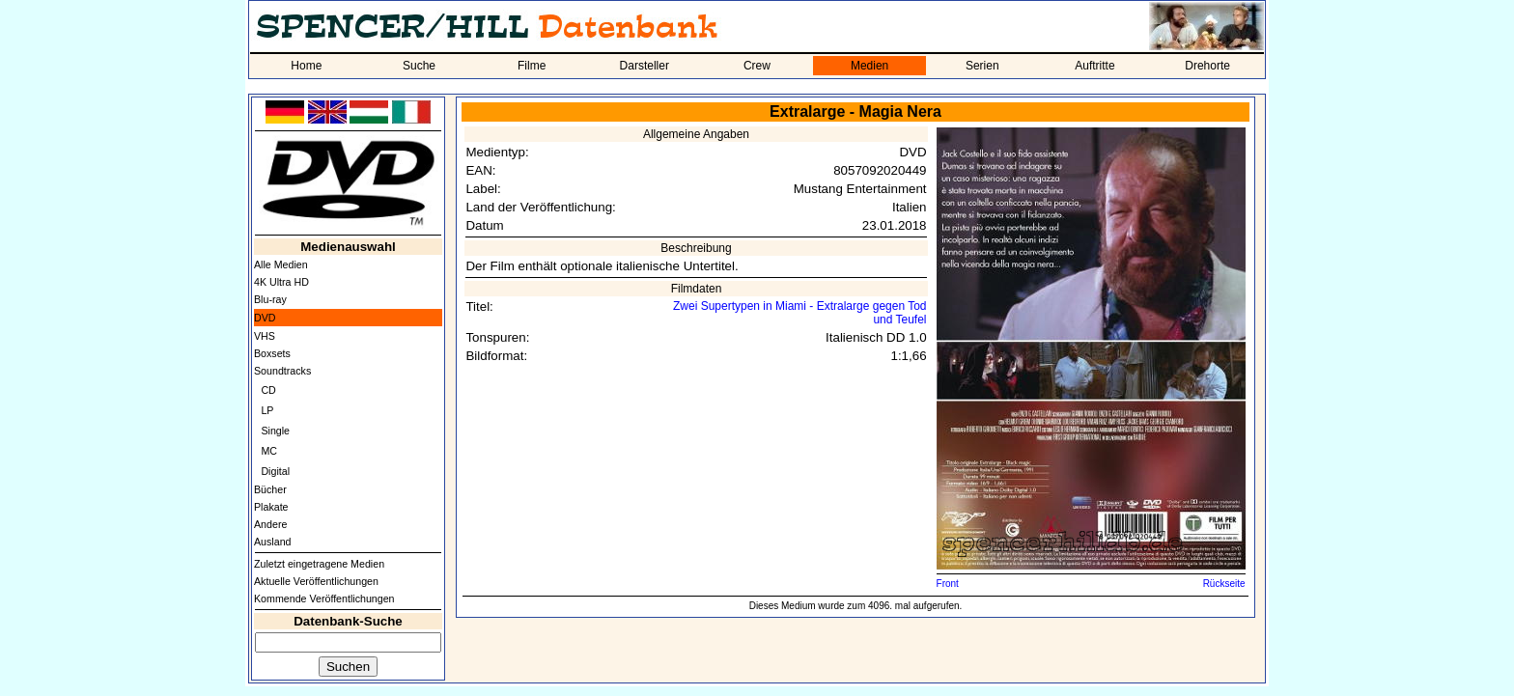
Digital (275, 471)
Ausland (273, 541)
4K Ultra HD (281, 282)
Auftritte (1094, 65)
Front (948, 583)
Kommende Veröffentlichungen (324, 598)
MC (269, 451)
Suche (419, 65)
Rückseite (1224, 583)
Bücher (270, 489)
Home (306, 65)
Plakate (271, 507)
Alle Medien (281, 264)
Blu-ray (270, 299)
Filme (532, 65)
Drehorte (1207, 65)
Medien (869, 65)
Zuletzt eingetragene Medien (319, 564)
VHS (264, 336)
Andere (270, 524)
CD (268, 390)
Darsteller (644, 65)
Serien (982, 65)
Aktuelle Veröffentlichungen (316, 581)
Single (275, 430)
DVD (265, 317)
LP (267, 410)
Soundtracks (282, 370)
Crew (757, 65)
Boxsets (272, 353)
